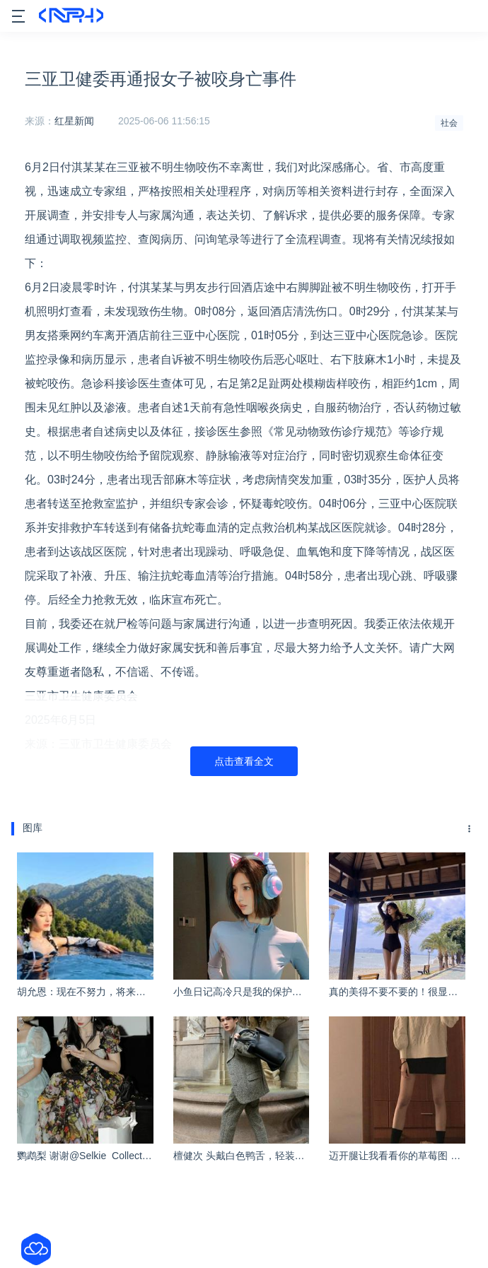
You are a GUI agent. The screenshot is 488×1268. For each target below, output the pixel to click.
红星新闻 (74, 121)
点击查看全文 (244, 761)
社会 (449, 123)
